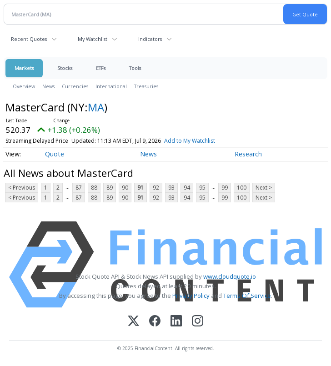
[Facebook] (154, 321)
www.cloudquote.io (229, 276)
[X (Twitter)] (133, 321)
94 (187, 187)
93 (171, 187)
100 (241, 187)
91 (140, 187)
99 (224, 187)
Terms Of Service (247, 295)
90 (125, 187)
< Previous (21, 187)
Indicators (150, 38)
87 (78, 187)
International (111, 86)
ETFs (100, 68)
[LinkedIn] (176, 321)
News (48, 86)
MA (96, 107)
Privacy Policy (191, 295)
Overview (24, 86)
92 (156, 187)
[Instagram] (197, 321)
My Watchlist (92, 38)
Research (248, 154)
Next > (264, 187)
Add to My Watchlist (189, 141)
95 (202, 187)
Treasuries (146, 86)
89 (109, 187)
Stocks (64, 68)
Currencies (75, 86)
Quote (54, 154)
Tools (135, 68)
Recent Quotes (29, 38)
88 (94, 187)
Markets (24, 68)
